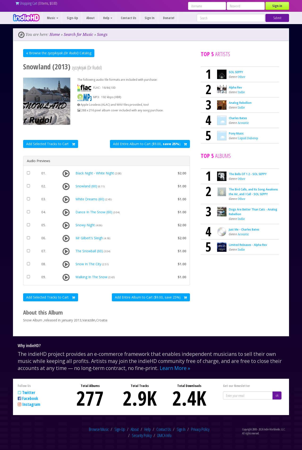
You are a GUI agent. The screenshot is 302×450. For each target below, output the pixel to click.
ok (277, 395)
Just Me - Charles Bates (244, 229)
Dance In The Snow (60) (94, 212)
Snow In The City (88, 264)
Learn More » (175, 368)
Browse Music (99, 429)
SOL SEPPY (236, 72)
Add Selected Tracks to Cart (50, 144)
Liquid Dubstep (248, 138)
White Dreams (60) (90, 199)
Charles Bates (238, 118)
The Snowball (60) (89, 251)
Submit (277, 18)
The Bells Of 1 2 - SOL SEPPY (248, 174)
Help (147, 429)
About (90, 18)
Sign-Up (72, 18)
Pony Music (236, 133)
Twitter (28, 392)
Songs (102, 34)
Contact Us (128, 18)
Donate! (168, 18)
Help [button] (107, 18)
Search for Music (78, 34)
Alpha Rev (235, 87)
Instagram (31, 404)
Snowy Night (85, 225)
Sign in (277, 6)
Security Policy (142, 435)
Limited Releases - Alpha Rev (248, 245)
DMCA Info (164, 435)
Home (55, 34)
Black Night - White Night (95, 173)
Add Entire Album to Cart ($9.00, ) (150, 144)
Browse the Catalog (58, 53)
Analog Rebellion (240, 103)
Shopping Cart (26, 3)
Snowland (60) (86, 186)
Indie (241, 92)
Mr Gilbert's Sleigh (89, 238)
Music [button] (52, 18)
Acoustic (243, 123)
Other (241, 77)
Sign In (150, 18)
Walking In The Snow (91, 277)
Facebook (30, 398)
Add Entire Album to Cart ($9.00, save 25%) (151, 297)
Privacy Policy (200, 429)
